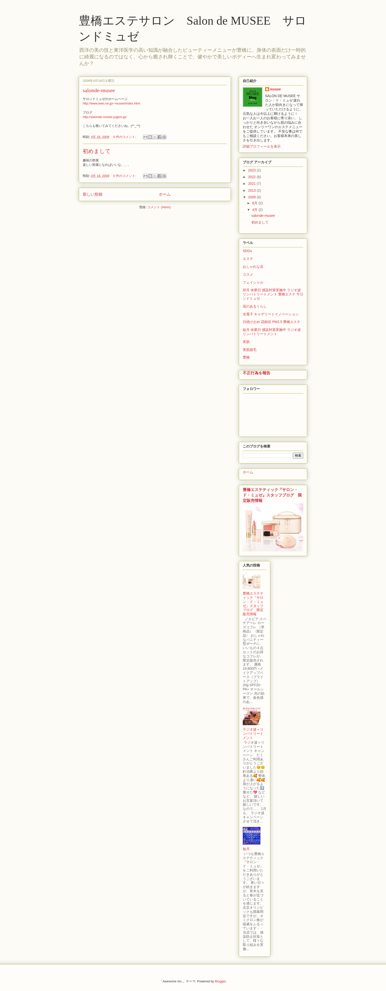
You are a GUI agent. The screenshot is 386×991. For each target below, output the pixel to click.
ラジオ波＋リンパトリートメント (253, 733)
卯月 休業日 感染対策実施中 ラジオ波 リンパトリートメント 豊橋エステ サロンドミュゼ (273, 294)
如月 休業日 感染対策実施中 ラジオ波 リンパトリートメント (272, 332)
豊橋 (246, 357)
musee (275, 89)
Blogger (220, 981)
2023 (252, 170)
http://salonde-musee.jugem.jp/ (105, 117)
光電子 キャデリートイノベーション (271, 314)
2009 (252, 197)
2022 (252, 177)
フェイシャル (253, 282)
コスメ (248, 274)
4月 (255, 210)
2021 (252, 184)
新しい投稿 (92, 194)
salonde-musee (99, 90)
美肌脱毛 (250, 350)
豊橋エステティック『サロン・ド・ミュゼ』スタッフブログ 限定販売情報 (272, 495)
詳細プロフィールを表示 (262, 146)
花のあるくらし (255, 306)
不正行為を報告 (256, 373)
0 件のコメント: (125, 137)
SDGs (247, 251)
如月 (246, 849)
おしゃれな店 (253, 267)
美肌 (246, 342)
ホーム (165, 194)
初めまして (97, 151)
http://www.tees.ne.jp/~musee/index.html (111, 103)
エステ (248, 259)
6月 (255, 203)
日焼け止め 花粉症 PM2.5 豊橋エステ (271, 322)
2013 (252, 190)
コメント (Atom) (159, 207)
